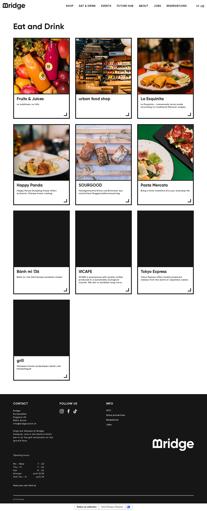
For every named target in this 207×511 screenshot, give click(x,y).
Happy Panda (41, 164)
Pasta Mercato (165, 164)
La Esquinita (165, 78)
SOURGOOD (103, 164)
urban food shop (103, 78)
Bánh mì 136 (41, 253)
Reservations (177, 6)
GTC (108, 411)
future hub (125, 6)
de (197, 6)
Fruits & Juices (41, 78)
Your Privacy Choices (112, 507)
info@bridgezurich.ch (25, 424)
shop (70, 6)
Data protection (115, 416)
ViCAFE (103, 253)
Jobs (157, 6)
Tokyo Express (165, 253)
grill (41, 340)
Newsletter (112, 420)
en (202, 6)
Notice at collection (87, 507)
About (143, 6)
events (106, 6)
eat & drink (87, 6)
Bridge (14, 6)
